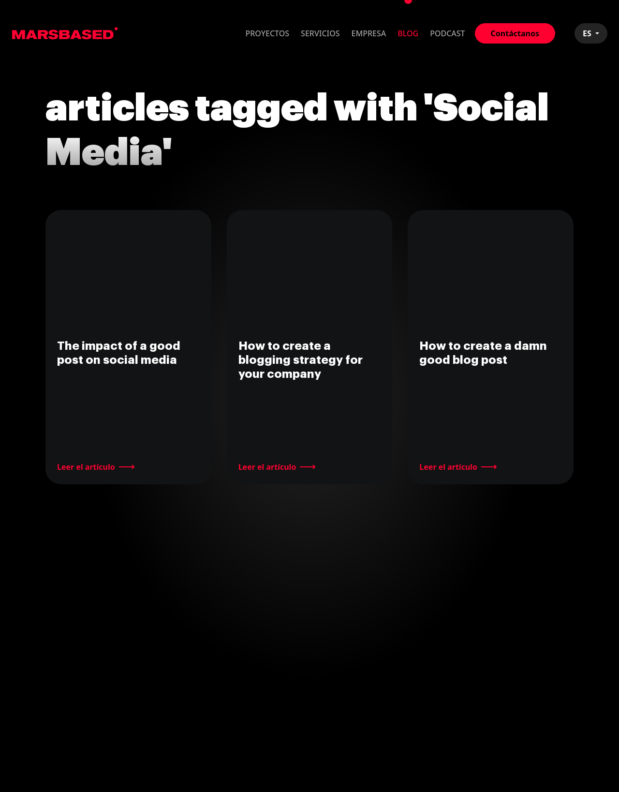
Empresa (369, 33)
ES (588, 33)
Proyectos (267, 33)
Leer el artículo (86, 467)
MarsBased (65, 33)
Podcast (447, 33)
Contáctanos (515, 33)
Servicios (320, 33)
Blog (408, 33)
